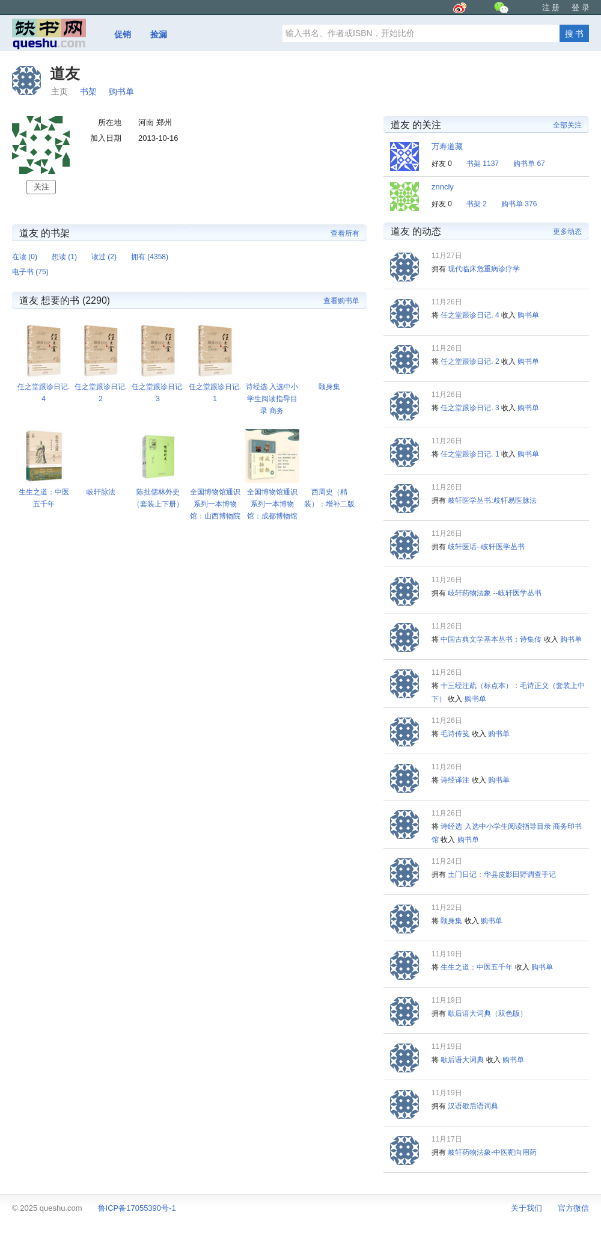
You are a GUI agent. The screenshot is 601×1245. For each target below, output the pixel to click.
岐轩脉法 (101, 492)
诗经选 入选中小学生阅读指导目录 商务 (272, 399)
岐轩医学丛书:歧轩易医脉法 (492, 500)
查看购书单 (341, 301)
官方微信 (573, 1208)
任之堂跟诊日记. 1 (470, 454)
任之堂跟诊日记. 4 (470, 315)
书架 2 (476, 204)
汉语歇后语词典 (473, 1106)
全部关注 (567, 125)
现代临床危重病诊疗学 (484, 269)
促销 (122, 34)
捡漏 (158, 34)
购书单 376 (519, 204)
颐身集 (329, 387)
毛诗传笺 (455, 734)
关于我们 (526, 1208)
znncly (443, 186)
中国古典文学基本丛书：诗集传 (491, 639)
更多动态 (567, 231)
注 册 (551, 7)
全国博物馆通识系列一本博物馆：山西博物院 (215, 504)
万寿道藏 (447, 146)
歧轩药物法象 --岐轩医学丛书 (494, 593)
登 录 (581, 7)
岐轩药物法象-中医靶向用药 (492, 1152)
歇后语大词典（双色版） (487, 1013)
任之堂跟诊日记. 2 (470, 361)
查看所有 (345, 233)
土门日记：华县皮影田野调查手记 (502, 874)
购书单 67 (529, 163)
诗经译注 (455, 780)
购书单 (121, 91)
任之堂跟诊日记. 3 (470, 408)
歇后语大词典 (462, 1060)
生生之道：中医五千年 (477, 967)
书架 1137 (482, 163)
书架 (88, 91)
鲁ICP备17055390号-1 (137, 1208)
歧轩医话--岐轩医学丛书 (486, 547)
